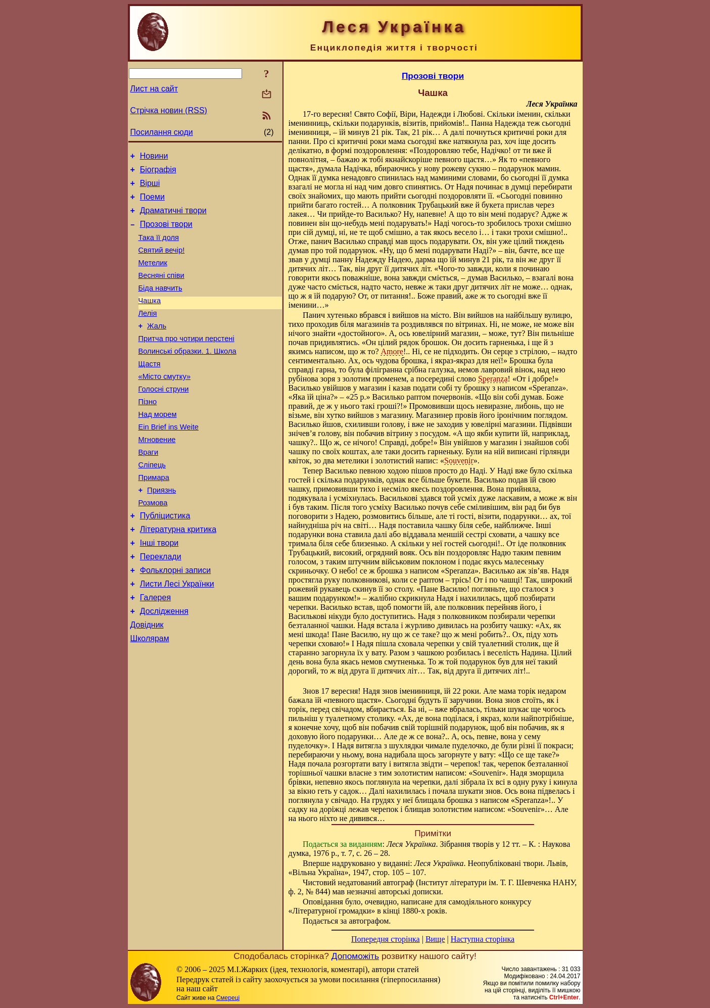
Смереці (228, 997)
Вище (435, 939)
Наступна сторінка (482, 939)
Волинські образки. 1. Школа (187, 375)
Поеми (152, 203)
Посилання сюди (161, 132)
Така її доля (158, 248)
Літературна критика (178, 574)
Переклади (160, 605)
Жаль (156, 347)
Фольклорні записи (175, 620)
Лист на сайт (154, 88)
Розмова (153, 545)
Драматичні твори (173, 218)
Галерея (155, 650)
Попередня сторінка (385, 939)
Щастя (149, 390)
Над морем (157, 446)
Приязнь (161, 531)
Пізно (147, 432)
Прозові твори (166, 233)
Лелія (147, 333)
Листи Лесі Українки (177, 635)
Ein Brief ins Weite (168, 460)
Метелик (152, 276)
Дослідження (164, 665)
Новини (154, 157)
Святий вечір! (161, 262)
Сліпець (152, 503)
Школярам (149, 696)
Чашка (149, 319)
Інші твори (159, 590)
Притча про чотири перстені (186, 361)
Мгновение (157, 474)
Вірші (150, 187)
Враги (148, 489)
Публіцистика (165, 559)
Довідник (147, 681)
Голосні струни (163, 418)
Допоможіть (355, 956)
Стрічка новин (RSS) (168, 110)
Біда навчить (160, 305)
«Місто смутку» (164, 404)
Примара (153, 517)
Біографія (158, 172)
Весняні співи (161, 290)
